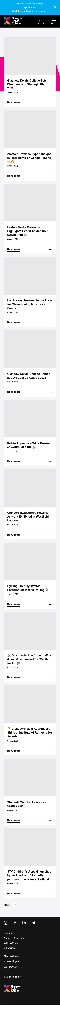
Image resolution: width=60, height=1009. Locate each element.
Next (10, 904)
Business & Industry (14, 938)
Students (8, 933)
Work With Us (11, 943)
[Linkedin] (24, 923)
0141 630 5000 (13, 977)
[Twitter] (34, 923)
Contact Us (9, 947)
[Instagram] (5, 923)
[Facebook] (15, 923)
